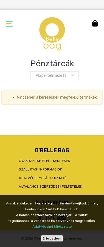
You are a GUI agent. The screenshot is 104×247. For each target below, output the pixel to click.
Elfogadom (52, 238)
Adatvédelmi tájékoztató (52, 226)
